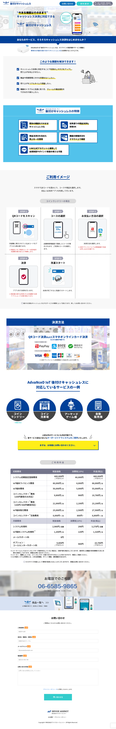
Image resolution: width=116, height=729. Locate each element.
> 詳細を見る (17, 423)
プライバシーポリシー (49, 694)
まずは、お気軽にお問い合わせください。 (58, 446)
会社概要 (50, 722)
